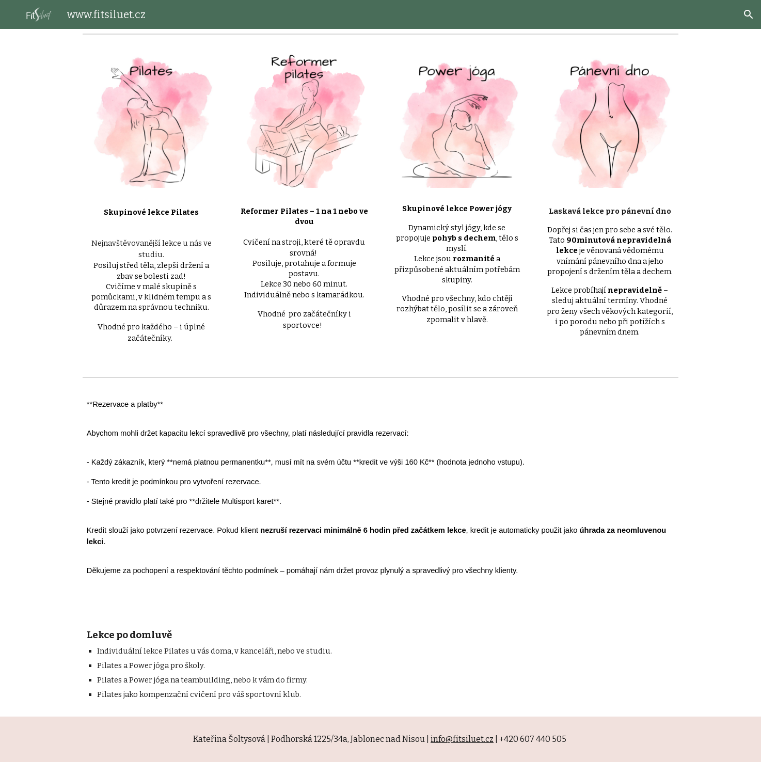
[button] (748, 14)
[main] (151, 274)
